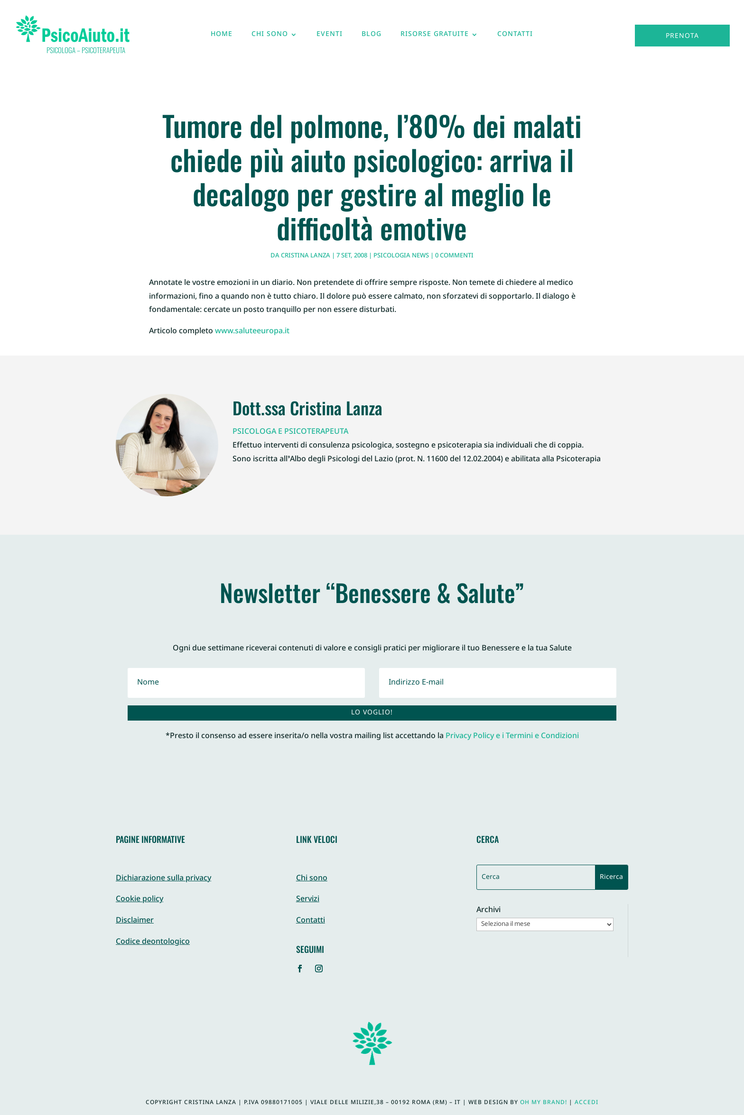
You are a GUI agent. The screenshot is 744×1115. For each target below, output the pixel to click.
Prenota (682, 36)
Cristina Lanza (305, 256)
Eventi (329, 36)
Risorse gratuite (434, 36)
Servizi (307, 899)
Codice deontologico (153, 942)
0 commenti (454, 256)
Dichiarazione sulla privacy (163, 878)
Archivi (488, 911)
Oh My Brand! (543, 1103)
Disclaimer (135, 921)
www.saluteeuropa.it (252, 331)
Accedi (586, 1103)
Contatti (515, 36)
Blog (371, 36)
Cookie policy (139, 899)
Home (221, 36)
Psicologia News (401, 256)
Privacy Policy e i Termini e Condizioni (512, 736)
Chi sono (269, 36)
